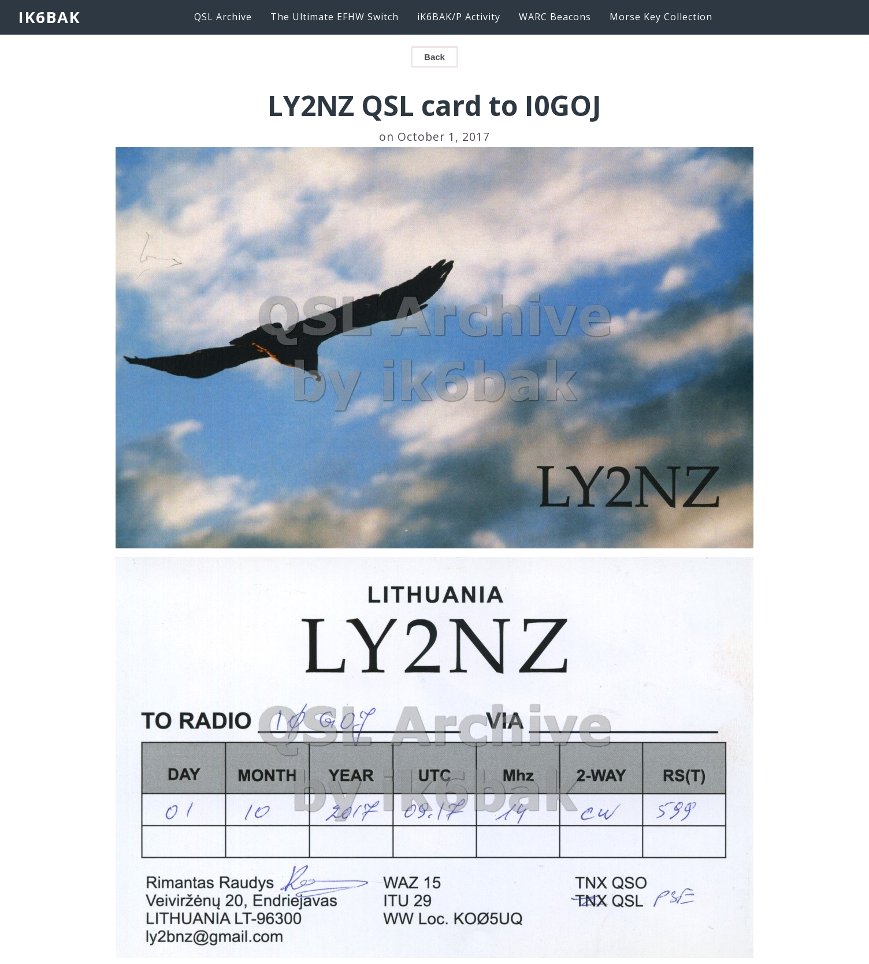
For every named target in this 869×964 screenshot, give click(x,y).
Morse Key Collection (661, 16)
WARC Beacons (555, 16)
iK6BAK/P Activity (458, 16)
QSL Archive (223, 16)
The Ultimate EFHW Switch (334, 16)
